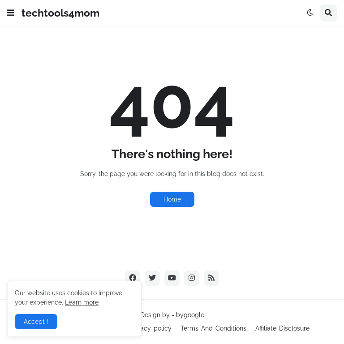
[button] (11, 13)
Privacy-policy (150, 328)
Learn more (82, 302)
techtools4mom (60, 13)
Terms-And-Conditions (213, 328)
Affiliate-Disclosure (282, 328)
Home (172, 199)
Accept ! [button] (36, 321)
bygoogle (190, 314)
